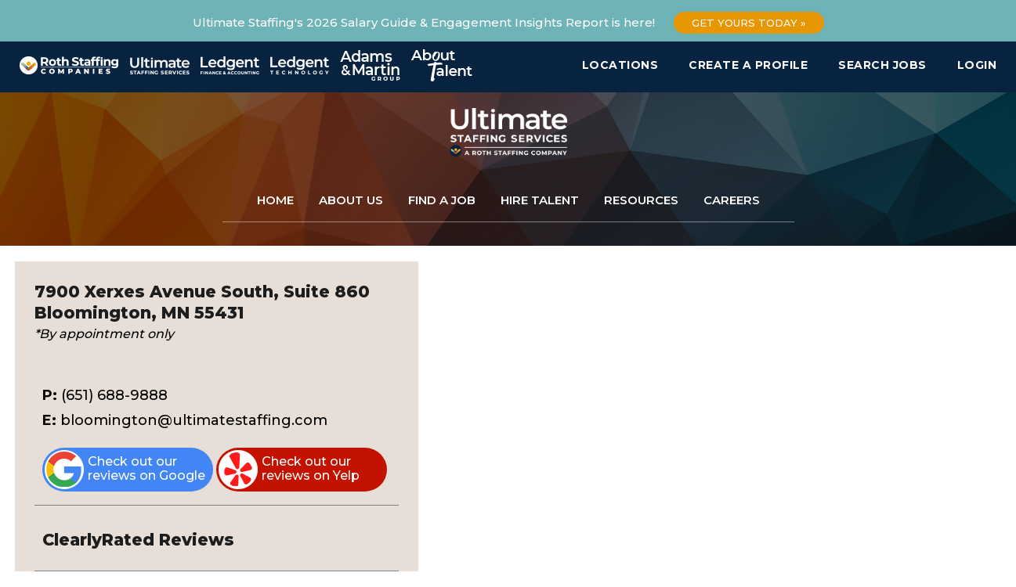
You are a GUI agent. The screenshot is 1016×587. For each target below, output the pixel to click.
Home (275, 200)
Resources (641, 200)
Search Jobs (882, 65)
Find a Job (441, 200)
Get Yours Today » (749, 22)
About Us (351, 200)
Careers (731, 200)
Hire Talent (540, 200)
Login (977, 65)
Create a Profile (748, 65)
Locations (620, 65)
